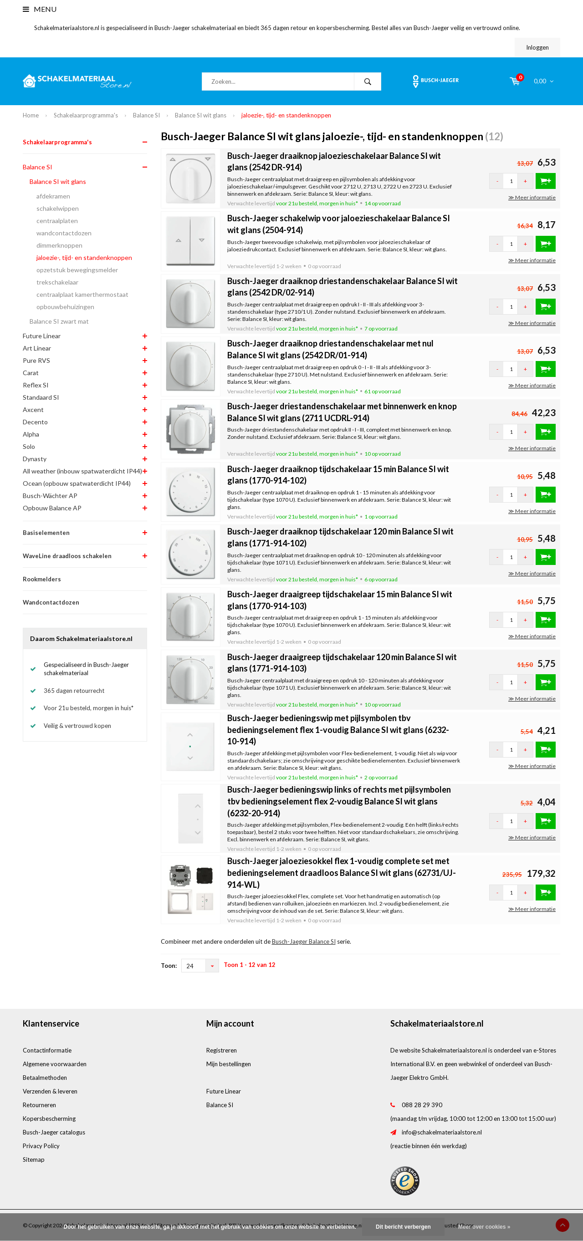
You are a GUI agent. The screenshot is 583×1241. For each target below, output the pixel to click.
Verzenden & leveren (50, 1091)
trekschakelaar (57, 282)
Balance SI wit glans (200, 115)
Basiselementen (46, 532)
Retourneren (39, 1105)
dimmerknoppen (59, 245)
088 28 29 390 (422, 1105)
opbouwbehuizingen (65, 306)
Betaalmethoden (45, 1077)
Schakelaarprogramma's (86, 115)
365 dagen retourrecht (74, 690)
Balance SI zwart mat (59, 321)
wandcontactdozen (64, 233)
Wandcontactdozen (51, 602)
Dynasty (34, 459)
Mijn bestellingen (228, 1064)
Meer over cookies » (484, 1227)
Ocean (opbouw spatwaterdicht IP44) (77, 483)
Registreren (221, 1050)
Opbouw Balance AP (52, 508)
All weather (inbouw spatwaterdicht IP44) (82, 471)
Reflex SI (36, 385)
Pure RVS (36, 360)
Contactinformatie (47, 1050)
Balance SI (146, 115)
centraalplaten (57, 220)
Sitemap (34, 1159)
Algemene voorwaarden (55, 1064)
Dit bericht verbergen (403, 1227)
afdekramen (53, 196)
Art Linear (37, 348)
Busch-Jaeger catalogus (54, 1132)
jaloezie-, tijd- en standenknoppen (286, 115)
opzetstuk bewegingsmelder (77, 270)
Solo (29, 446)
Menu (39, 9)
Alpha (31, 434)
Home (31, 115)
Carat (31, 372)
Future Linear (42, 336)
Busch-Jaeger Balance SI (304, 941)
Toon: (169, 965)
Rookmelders (42, 579)
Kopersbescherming (49, 1118)
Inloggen (537, 47)
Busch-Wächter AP (50, 495)
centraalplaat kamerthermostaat (82, 294)
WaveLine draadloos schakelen (67, 555)
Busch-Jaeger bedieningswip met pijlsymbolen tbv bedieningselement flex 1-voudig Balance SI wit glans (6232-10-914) (338, 729)
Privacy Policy (41, 1145)
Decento (35, 422)
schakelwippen (57, 208)
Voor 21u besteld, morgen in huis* (88, 708)
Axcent (33, 409)
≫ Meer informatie (532, 197)
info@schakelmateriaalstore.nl (442, 1132)
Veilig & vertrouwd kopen (77, 725)
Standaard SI (41, 397)
